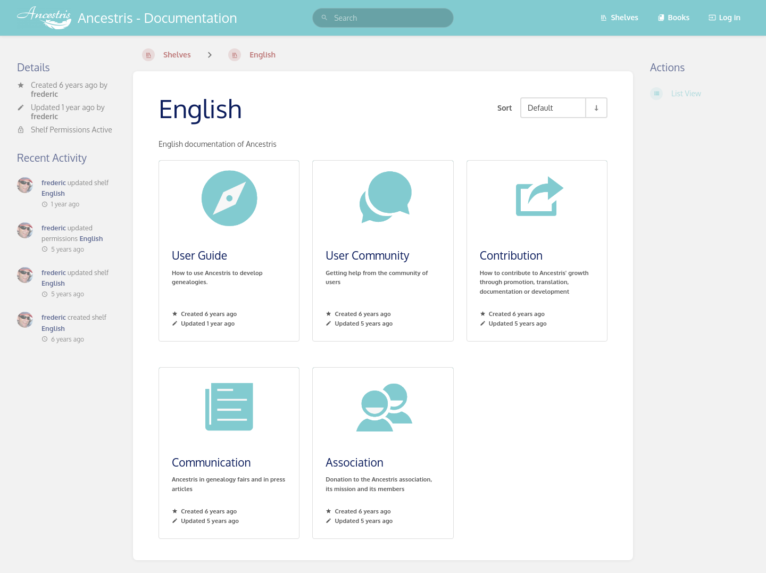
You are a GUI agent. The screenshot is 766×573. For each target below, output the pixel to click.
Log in (724, 17)
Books (673, 17)
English (53, 193)
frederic (44, 93)
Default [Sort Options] (540, 107)
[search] (383, 18)
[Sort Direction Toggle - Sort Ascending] (595, 107)
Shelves (619, 17)
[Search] (324, 17)
